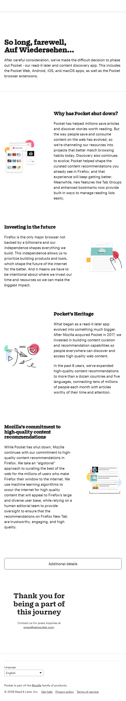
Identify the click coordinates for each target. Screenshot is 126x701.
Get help (47, 691)
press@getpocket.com (38, 627)
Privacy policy (64, 691)
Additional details (63, 564)
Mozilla (36, 685)
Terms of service (88, 691)
